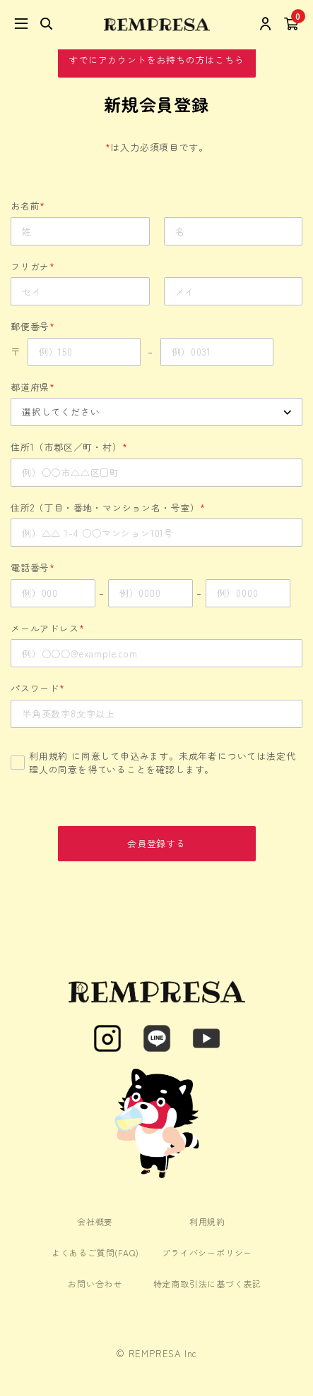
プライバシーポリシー (207, 1252)
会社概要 (95, 1221)
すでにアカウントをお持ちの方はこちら (156, 59)
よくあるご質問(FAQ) (95, 1252)
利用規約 (48, 756)
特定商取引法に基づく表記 (207, 1283)
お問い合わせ (95, 1283)
